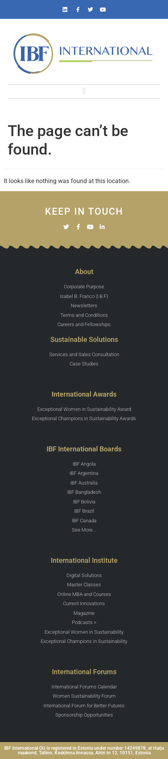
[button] (84, 91)
